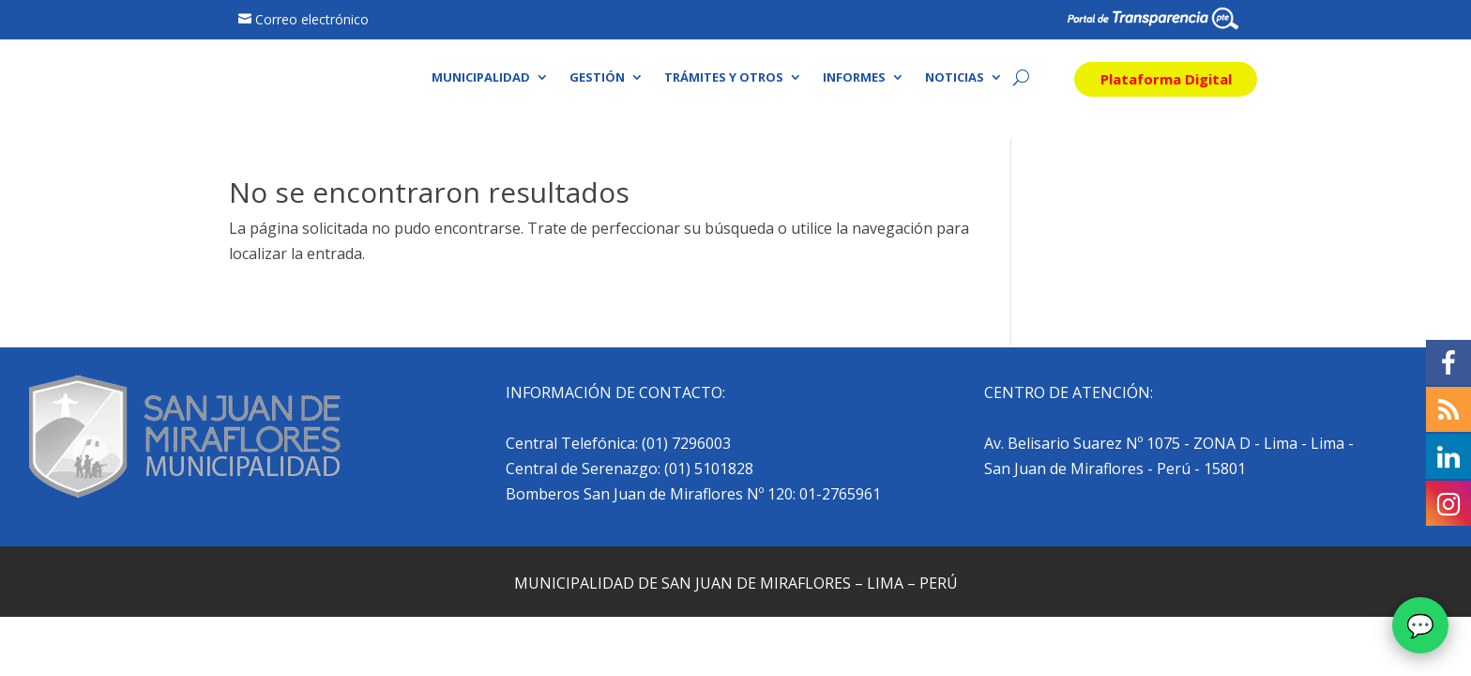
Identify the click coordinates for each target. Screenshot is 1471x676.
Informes (854, 77)
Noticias (954, 77)
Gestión (597, 77)
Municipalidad (481, 77)
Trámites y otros (723, 77)
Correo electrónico (312, 19)
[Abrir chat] (1420, 625)
